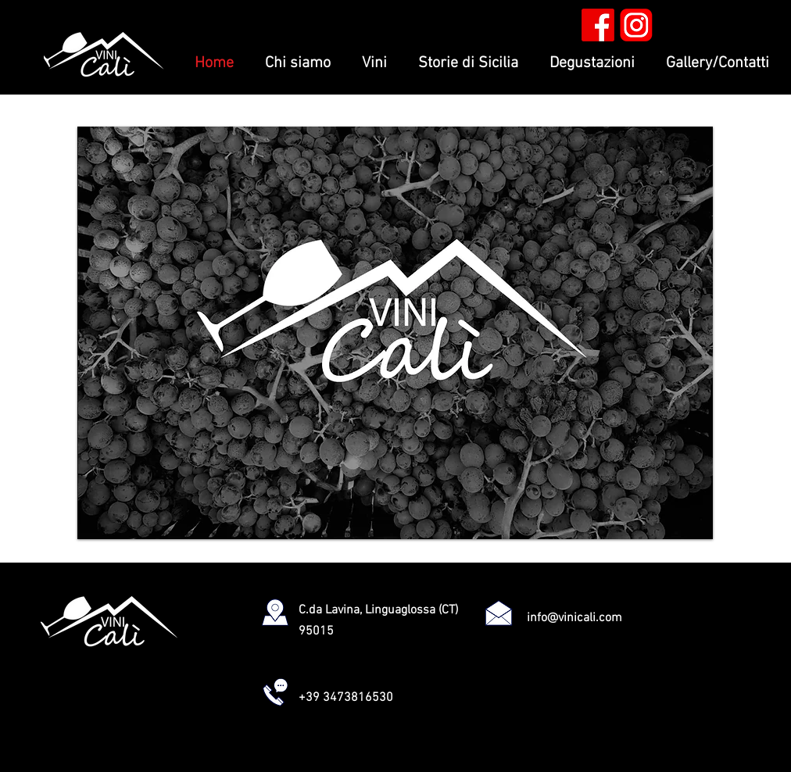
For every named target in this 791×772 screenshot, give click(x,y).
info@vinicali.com (574, 618)
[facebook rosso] (598, 25)
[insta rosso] (636, 25)
